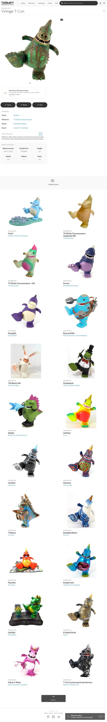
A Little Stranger (13, 385)
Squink (65, 635)
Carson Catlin (67, 485)
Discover (31, 3)
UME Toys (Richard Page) (71, 385)
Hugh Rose (11, 485)
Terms (56, 713)
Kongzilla (12, 333)
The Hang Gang (68, 238)
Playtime (12, 582)
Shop (23, 3)
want (24, 105)
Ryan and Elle (69, 333)
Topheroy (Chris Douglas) (71, 585)
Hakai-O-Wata (14, 682)
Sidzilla (11, 433)
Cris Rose (11, 535)
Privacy (61, 713)
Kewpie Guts (68, 582)
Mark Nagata (12, 635)
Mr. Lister (66, 535)
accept (101, 716)
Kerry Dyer (11, 585)
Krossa (66, 283)
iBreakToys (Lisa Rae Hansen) (17, 435)
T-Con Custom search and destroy (77, 682)
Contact (50, 713)
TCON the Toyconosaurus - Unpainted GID (74, 234)
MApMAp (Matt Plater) (70, 285)
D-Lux (65, 435)
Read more (41, 134)
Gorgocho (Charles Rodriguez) (18, 236)
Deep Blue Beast (70, 533)
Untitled (66, 433)
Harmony (67, 483)
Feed (50, 3)
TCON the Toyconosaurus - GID (21, 283)
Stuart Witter (12, 335)
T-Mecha (12, 533)
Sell (56, 3)
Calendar (41, 3)
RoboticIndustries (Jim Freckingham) (75, 335)
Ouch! (10, 233)
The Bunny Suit (14, 383)
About (46, 713)
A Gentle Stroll (69, 632)
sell (39, 105)
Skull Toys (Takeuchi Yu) (71, 685)
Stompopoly (68, 383)
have (8, 105)
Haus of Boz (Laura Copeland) (17, 685)
